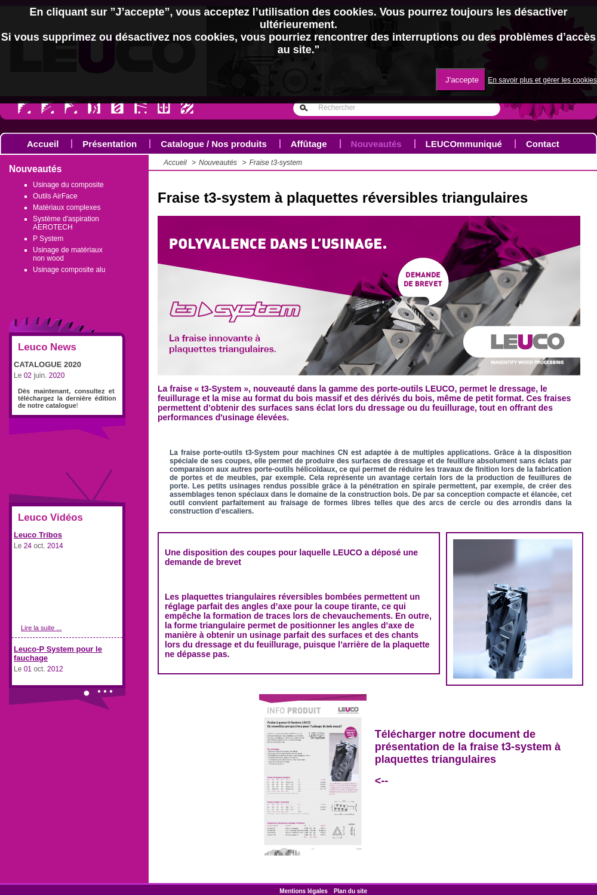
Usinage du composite (68, 185)
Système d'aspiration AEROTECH (66, 223)
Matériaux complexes (66, 207)
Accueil (43, 144)
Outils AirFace (55, 196)
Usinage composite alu (69, 269)
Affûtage (309, 144)
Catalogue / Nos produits (214, 144)
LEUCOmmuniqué (464, 144)
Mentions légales (303, 891)
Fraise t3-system (275, 162)
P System (48, 238)
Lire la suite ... (41, 627)
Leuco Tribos (38, 534)
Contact (542, 144)
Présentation (109, 144)
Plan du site (350, 891)
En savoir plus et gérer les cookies (542, 80)
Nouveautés (376, 144)
